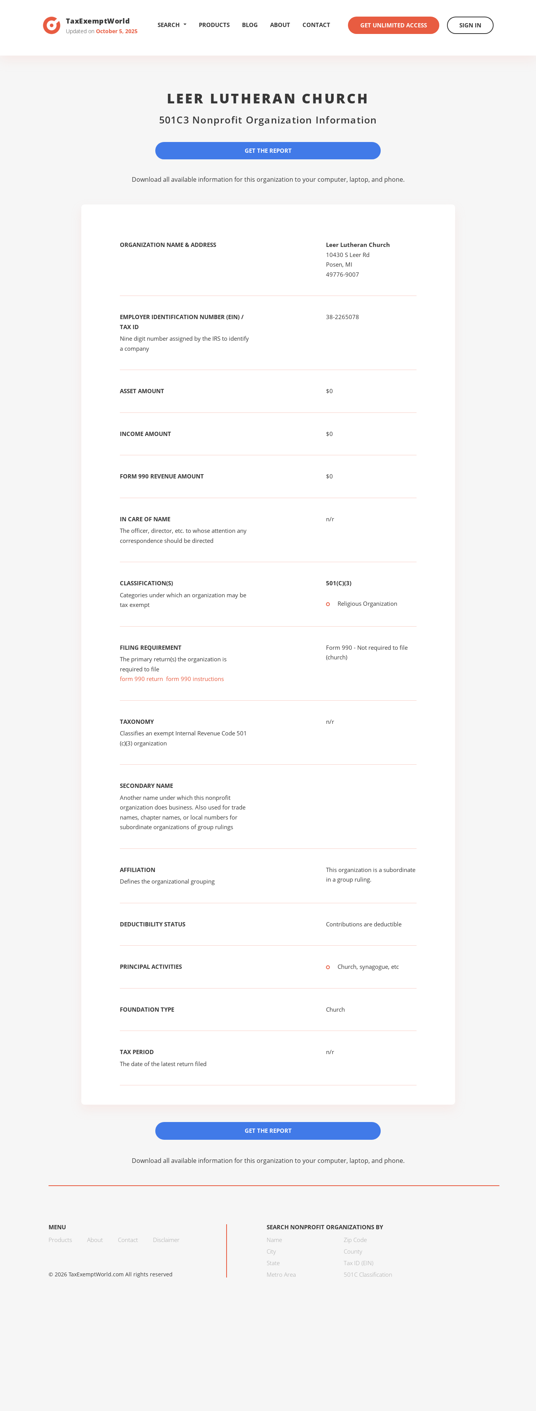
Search (172, 25)
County (353, 1251)
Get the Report (268, 150)
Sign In (470, 25)
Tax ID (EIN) (358, 1263)
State (273, 1263)
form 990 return (141, 679)
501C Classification (368, 1274)
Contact (316, 25)
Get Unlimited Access (393, 25)
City (271, 1251)
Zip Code (355, 1240)
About (280, 25)
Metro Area (281, 1274)
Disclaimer (166, 1240)
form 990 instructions (195, 679)
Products (214, 25)
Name (274, 1240)
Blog (250, 25)
